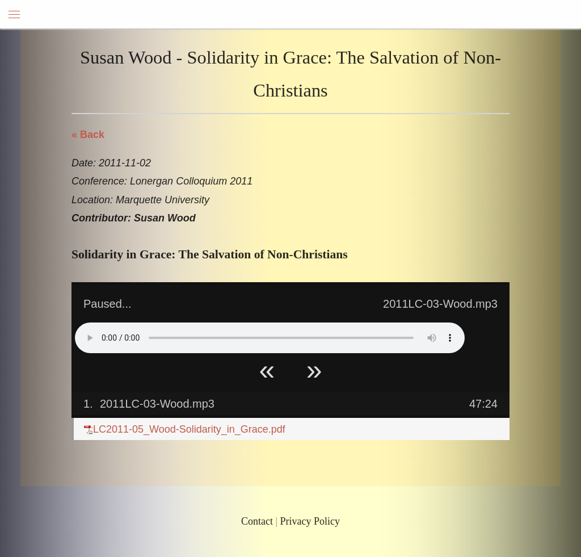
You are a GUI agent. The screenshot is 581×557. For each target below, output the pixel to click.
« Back (87, 134)
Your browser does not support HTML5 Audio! (270, 338)
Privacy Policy (310, 521)
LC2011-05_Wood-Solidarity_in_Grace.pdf (184, 429)
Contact (257, 521)
